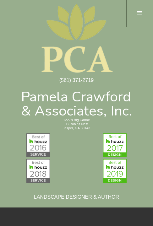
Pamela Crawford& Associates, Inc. (76, 102)
